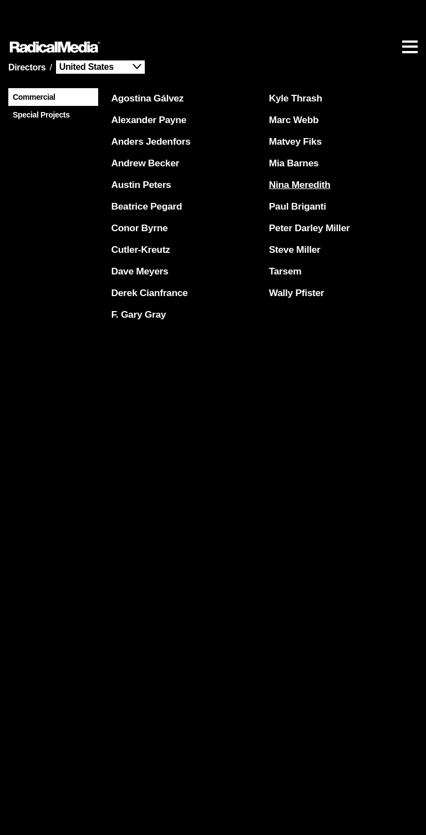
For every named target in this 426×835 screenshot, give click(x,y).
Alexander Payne (146, 86)
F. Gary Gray (136, 280)
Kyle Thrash (293, 64)
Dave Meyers (138, 237)
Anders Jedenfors (149, 107)
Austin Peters (139, 151)
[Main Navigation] (213, 14)
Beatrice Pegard (144, 172)
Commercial (31, 61)
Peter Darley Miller (307, 194)
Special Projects (39, 79)
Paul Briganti (295, 172)
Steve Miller (293, 215)
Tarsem (283, 237)
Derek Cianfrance (147, 259)
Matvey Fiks (293, 107)
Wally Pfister (294, 259)
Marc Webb (292, 86)
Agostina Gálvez (145, 64)
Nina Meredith (298, 151)
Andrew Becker (143, 129)
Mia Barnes (292, 129)
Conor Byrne (137, 194)
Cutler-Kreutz (138, 215)
